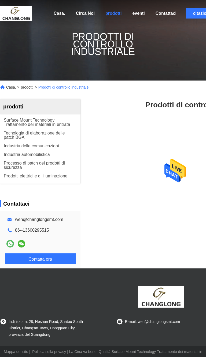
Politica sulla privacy (49, 351)
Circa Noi (85, 13)
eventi (138, 13)
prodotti (113, 13)
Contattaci (166, 13)
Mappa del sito (16, 351)
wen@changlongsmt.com (39, 219)
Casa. (59, 13)
